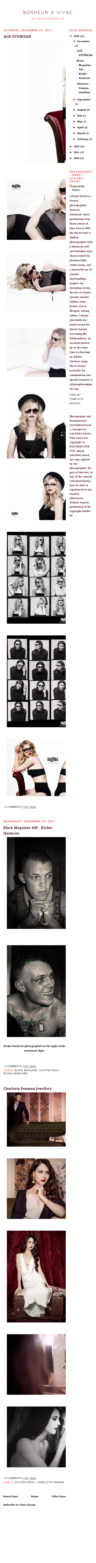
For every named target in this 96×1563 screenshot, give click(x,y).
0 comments (13, 807)
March (81, 133)
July (80, 115)
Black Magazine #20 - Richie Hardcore (27, 830)
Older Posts (58, 1496)
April (81, 127)
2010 (77, 158)
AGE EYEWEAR (17, 36)
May (80, 121)
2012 (77, 146)
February (83, 139)
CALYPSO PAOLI (49, 1070)
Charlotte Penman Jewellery (27, 1088)
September (83, 99)
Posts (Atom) (28, 1504)
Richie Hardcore (15, 1073)
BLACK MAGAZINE (26, 1070)
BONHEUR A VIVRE (48, 13)
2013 (77, 36)
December (83, 41)
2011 (77, 152)
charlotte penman (50, 1482)
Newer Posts (10, 1496)
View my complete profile (76, 399)
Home (34, 1496)
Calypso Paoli (78, 188)
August (82, 109)
